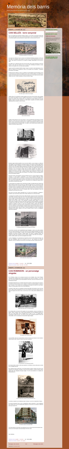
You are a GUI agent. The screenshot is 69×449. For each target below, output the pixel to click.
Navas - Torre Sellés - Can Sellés (22, 264)
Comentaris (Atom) (17, 446)
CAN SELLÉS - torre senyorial (22, 33)
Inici (26, 444)
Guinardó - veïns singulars (21, 440)
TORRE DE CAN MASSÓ (50, 36)
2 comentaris (21, 263)
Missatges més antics (38, 444)
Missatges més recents (14, 444)
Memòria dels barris (28, 6)
